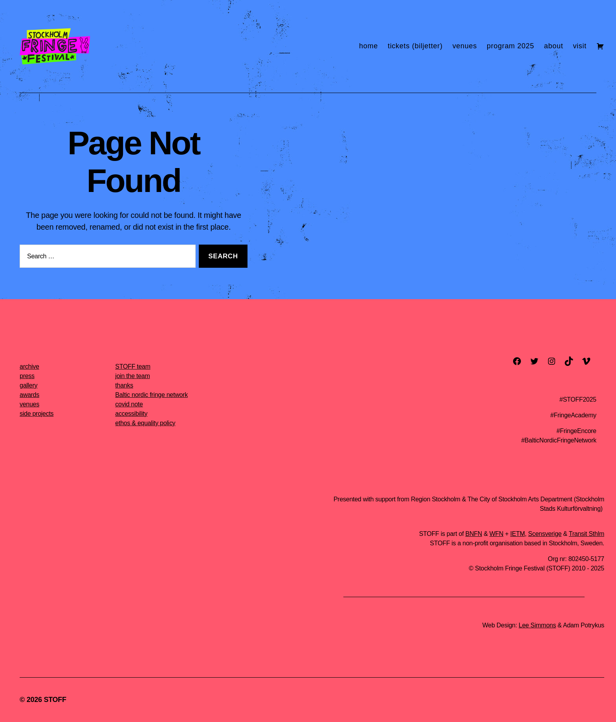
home (368, 46)
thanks (124, 385)
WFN (497, 533)
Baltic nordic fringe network (151, 394)
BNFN (474, 533)
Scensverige (544, 533)
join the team (132, 376)
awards (29, 394)
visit (580, 46)
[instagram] (551, 361)
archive (29, 366)
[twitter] (534, 361)
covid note (129, 404)
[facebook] (517, 361)
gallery (28, 385)
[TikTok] (569, 361)
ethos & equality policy (145, 423)
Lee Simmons (537, 625)
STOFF (55, 700)
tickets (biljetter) (415, 46)
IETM (517, 533)
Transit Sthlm (586, 533)
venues (465, 46)
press (27, 376)
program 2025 (510, 46)
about (553, 46)
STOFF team (132, 366)
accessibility (131, 413)
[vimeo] (586, 361)
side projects (36, 413)
